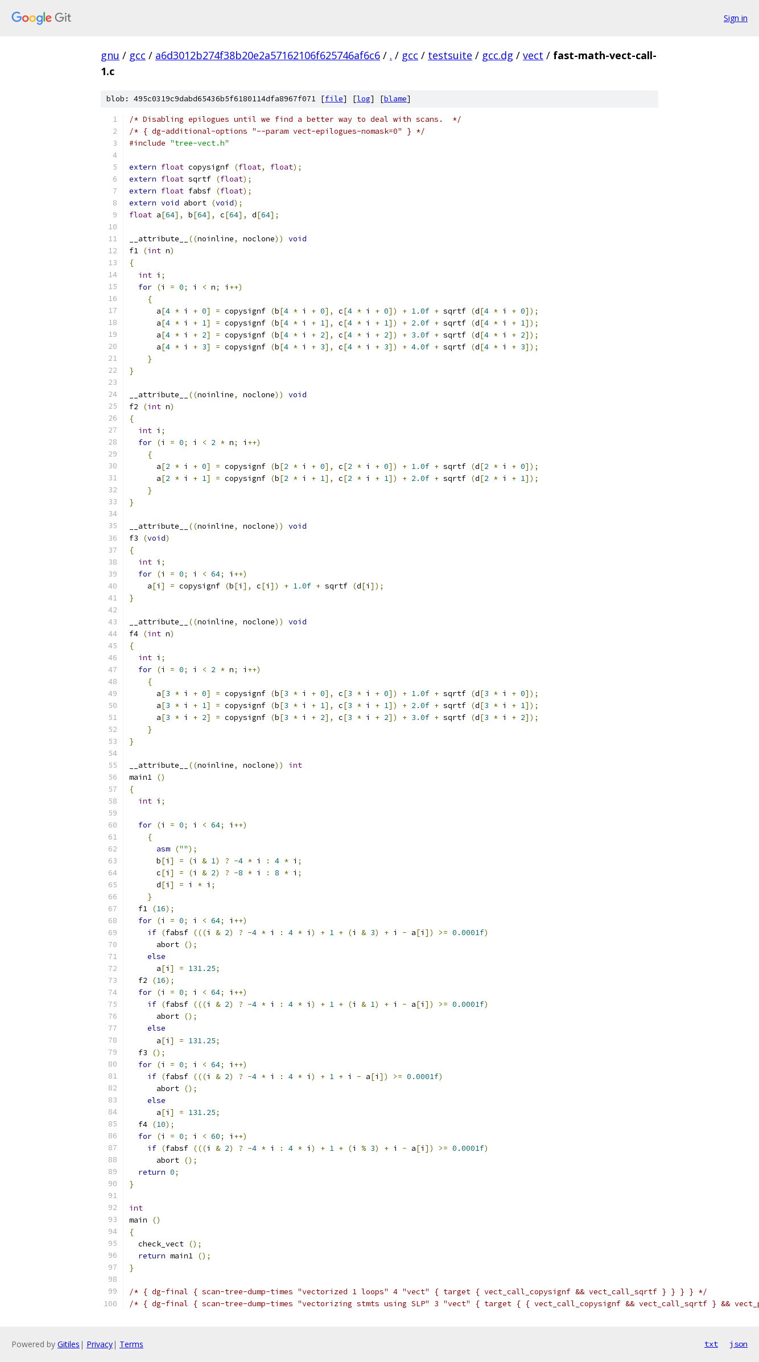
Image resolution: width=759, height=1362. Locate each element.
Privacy (99, 1344)
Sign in (736, 18)
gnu (110, 55)
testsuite (450, 55)
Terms (131, 1344)
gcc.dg (497, 55)
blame (395, 99)
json (738, 1344)
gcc (137, 55)
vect (533, 55)
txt (711, 1344)
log (363, 99)
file (334, 99)
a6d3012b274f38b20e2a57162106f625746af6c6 (267, 55)
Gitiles (68, 1344)
